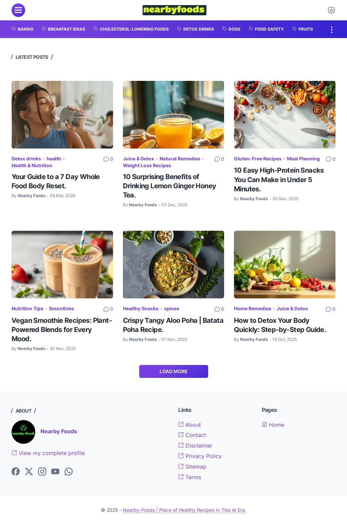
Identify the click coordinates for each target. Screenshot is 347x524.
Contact (192, 435)
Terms (189, 477)
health (54, 158)
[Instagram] (42, 472)
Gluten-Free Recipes (257, 158)
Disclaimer (195, 445)
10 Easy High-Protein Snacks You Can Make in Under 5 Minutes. (279, 179)
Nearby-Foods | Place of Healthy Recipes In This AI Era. (184, 510)
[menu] (18, 10)
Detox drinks (26, 158)
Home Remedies (252, 308)
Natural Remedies (180, 158)
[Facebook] (16, 472)
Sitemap (192, 466)
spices (171, 308)
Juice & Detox (138, 158)
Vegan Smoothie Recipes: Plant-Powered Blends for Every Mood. (62, 329)
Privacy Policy (200, 456)
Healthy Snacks (141, 308)
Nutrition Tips (27, 308)
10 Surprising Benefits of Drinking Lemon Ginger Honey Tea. (169, 185)
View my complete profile (48, 453)
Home (273, 424)
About (189, 424)
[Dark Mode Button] (331, 10)
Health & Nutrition (32, 165)
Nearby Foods (58, 431)
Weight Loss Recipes (147, 165)
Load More (174, 371)
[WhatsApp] (69, 472)
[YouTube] (55, 472)
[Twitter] (29, 472)
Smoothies (61, 308)
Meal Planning (303, 158)
